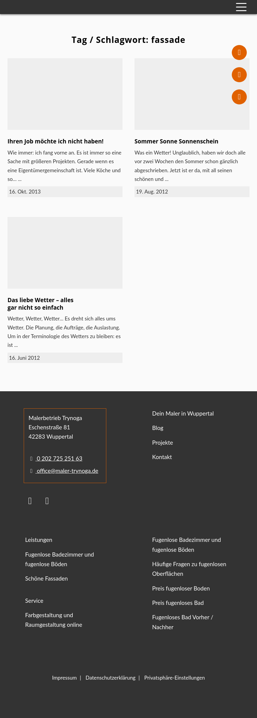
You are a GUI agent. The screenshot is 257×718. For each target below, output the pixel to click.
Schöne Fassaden (46, 578)
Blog (157, 427)
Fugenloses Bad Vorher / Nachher (182, 622)
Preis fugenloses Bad (178, 602)
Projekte (162, 442)
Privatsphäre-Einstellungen (174, 677)
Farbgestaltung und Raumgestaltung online (53, 619)
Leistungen (38, 539)
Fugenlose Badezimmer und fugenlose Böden (59, 559)
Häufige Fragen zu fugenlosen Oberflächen (189, 568)
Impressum (64, 677)
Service (34, 600)
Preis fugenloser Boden (181, 588)
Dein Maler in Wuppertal (183, 413)
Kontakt (162, 456)
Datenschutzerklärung (110, 677)
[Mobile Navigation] (241, 7)
